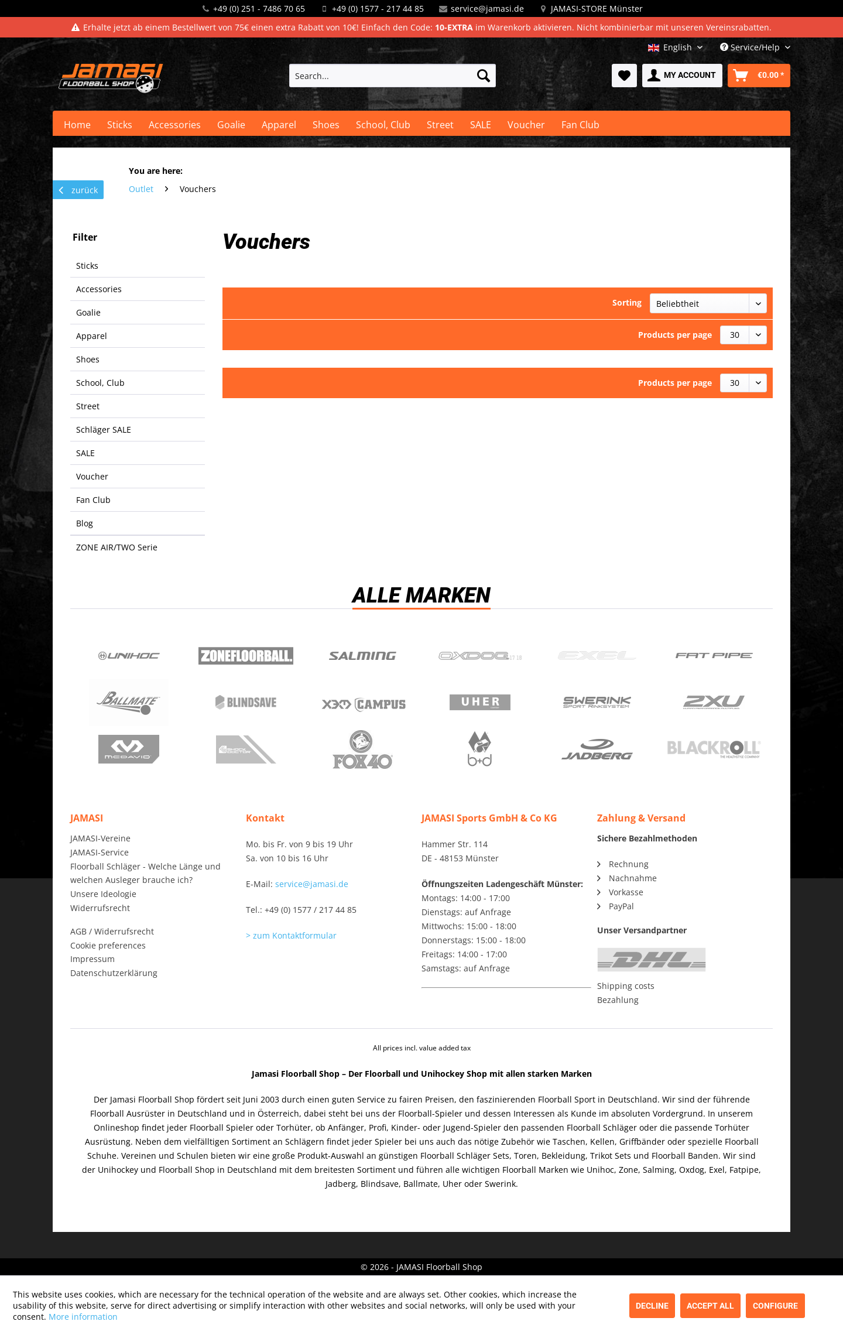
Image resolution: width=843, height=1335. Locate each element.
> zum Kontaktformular (291, 935)
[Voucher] (526, 125)
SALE (85, 452)
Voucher (92, 476)
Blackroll (714, 749)
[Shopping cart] (759, 75)
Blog (84, 523)
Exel (597, 655)
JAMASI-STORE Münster (597, 8)
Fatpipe (714, 655)
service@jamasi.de (487, 8)
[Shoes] (326, 125)
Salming (363, 655)
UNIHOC (128, 655)
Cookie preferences (108, 945)
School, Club (100, 382)
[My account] (682, 75)
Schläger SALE (103, 429)
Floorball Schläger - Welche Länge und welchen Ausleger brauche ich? (145, 873)
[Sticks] (119, 125)
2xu (714, 702)
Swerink (597, 702)
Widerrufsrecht (100, 907)
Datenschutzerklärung (113, 972)
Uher (480, 702)
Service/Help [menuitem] (751, 47)
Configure (775, 1305)
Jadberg (597, 749)
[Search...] (392, 75)
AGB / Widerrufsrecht (112, 931)
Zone (246, 655)
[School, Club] (383, 125)
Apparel (91, 335)
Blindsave (246, 702)
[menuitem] (392, 75)
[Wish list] (624, 75)
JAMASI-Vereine (100, 838)
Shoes (88, 359)
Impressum (92, 958)
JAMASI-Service (99, 852)
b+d (480, 749)
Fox (363, 749)
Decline (652, 1305)
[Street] (440, 125)
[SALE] (480, 125)
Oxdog (480, 655)
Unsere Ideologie (103, 893)
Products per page (675, 334)
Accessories (99, 289)
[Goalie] (231, 125)
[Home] (77, 125)
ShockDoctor (246, 749)
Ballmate (128, 702)
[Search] (483, 75)
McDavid (128, 749)
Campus (363, 702)
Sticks (87, 265)
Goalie (88, 312)
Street (88, 406)
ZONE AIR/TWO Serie (116, 547)
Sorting (627, 302)
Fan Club (93, 499)
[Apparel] (278, 125)
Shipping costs (625, 985)
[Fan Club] (580, 125)
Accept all (710, 1305)
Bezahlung (618, 999)
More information (83, 1316)
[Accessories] (174, 125)
